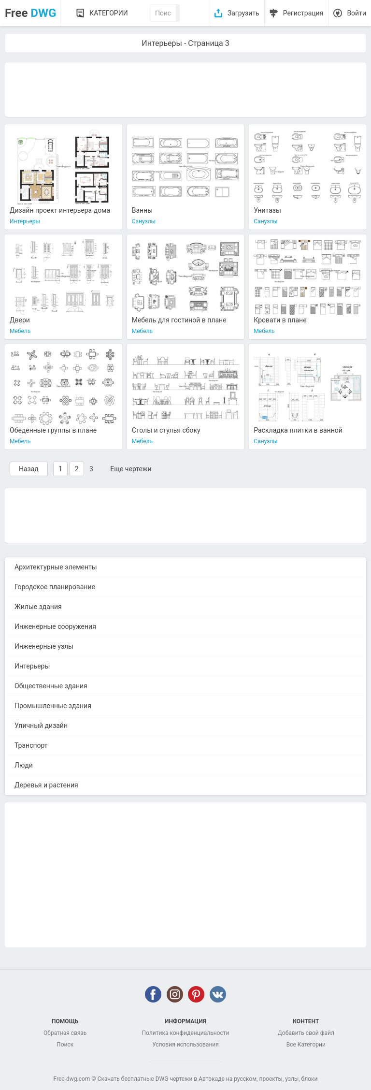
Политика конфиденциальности (185, 1033)
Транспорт (31, 745)
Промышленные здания (52, 706)
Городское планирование (54, 587)
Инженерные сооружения (55, 626)
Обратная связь (64, 1033)
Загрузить (243, 13)
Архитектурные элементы (55, 567)
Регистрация (303, 13)
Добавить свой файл (306, 1033)
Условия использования (185, 1044)
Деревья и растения (46, 785)
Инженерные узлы (43, 646)
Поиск (65, 1044)
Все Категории (306, 1044)
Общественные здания (50, 686)
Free (30, 13)
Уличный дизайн (41, 725)
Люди (23, 765)
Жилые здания (38, 606)
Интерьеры (32, 666)
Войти (356, 13)
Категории (108, 13)
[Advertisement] (185, 89)
